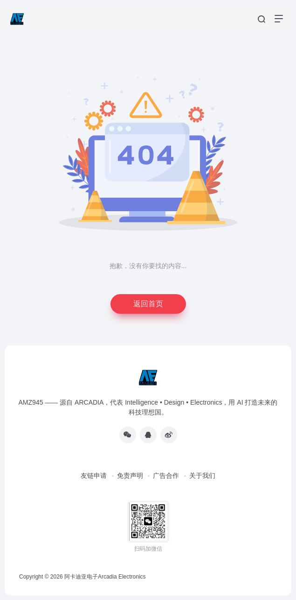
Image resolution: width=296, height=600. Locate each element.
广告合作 (166, 475)
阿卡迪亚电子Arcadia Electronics (105, 576)
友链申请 (94, 475)
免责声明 (130, 475)
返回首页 (148, 304)
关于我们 (202, 475)
